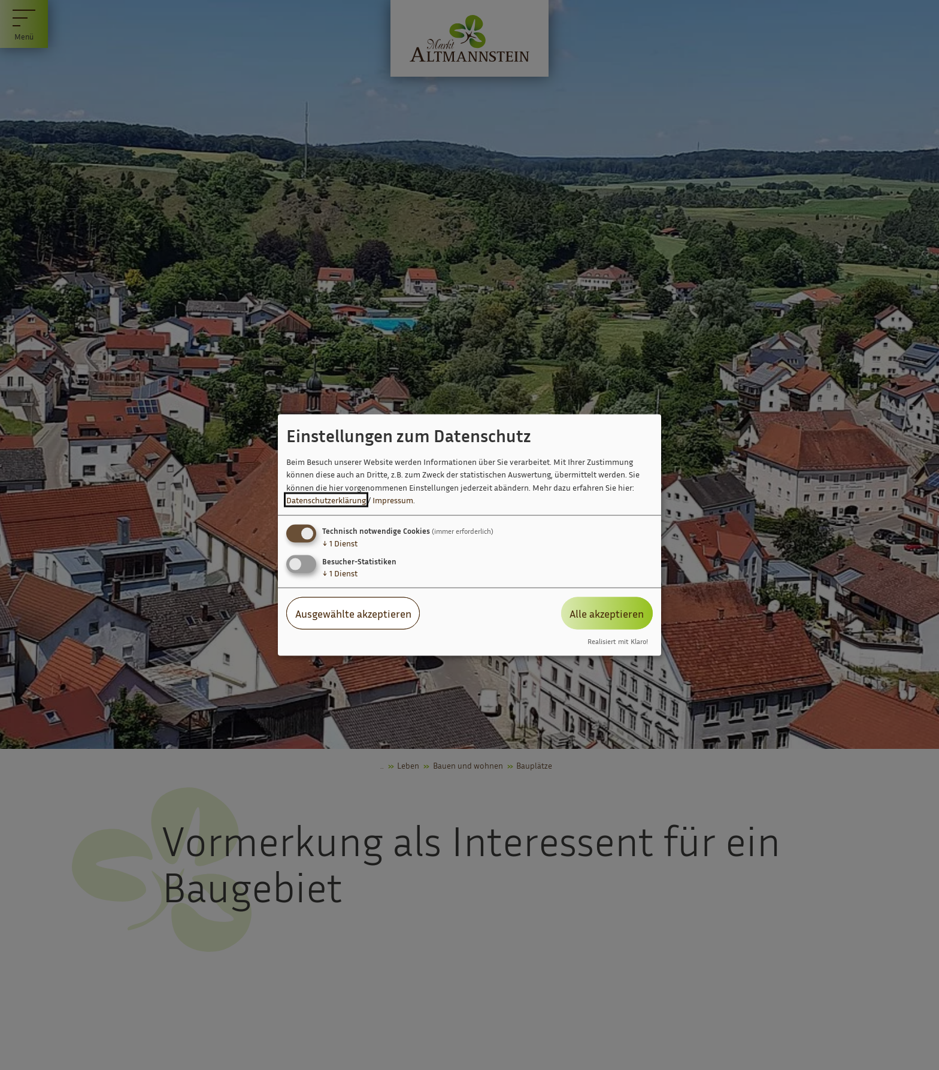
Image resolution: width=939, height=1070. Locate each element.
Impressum (392, 500)
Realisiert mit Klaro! (617, 641)
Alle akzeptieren (607, 612)
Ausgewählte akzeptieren (353, 612)
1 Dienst (340, 542)
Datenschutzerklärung (326, 500)
